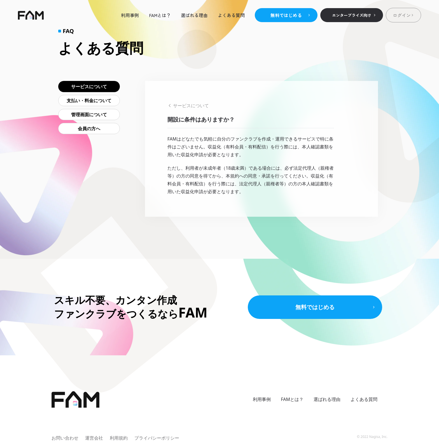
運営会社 (94, 438)
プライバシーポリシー (156, 438)
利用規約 (119, 438)
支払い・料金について (89, 100)
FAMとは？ (160, 15)
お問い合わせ (65, 438)
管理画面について (89, 114)
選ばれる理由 (194, 15)
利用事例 (130, 15)
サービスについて (89, 86)
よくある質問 (231, 15)
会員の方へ (89, 128)
